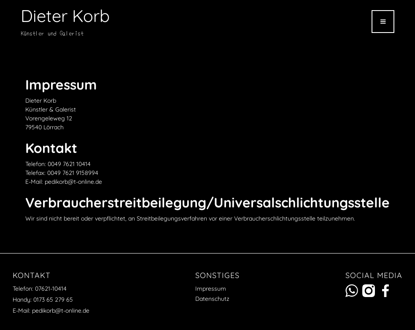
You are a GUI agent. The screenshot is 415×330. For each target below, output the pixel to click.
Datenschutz (212, 299)
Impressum (210, 288)
